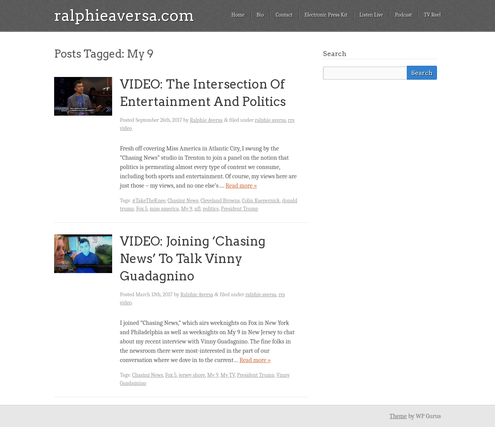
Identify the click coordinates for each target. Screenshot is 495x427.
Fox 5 (142, 208)
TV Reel (432, 15)
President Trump (239, 208)
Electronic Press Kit (326, 15)
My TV (227, 375)
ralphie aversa (270, 120)
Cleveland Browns (220, 200)
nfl (197, 208)
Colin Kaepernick (261, 200)
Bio (260, 15)
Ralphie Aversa (206, 120)
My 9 (186, 208)
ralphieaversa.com (124, 15)
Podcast (403, 15)
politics (210, 208)
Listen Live (371, 15)
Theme (398, 416)
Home (237, 15)
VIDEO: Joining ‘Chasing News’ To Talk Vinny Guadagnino (192, 259)
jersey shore (192, 375)
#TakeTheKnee (149, 200)
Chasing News (182, 200)
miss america (164, 208)
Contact (284, 15)
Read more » (241, 185)
